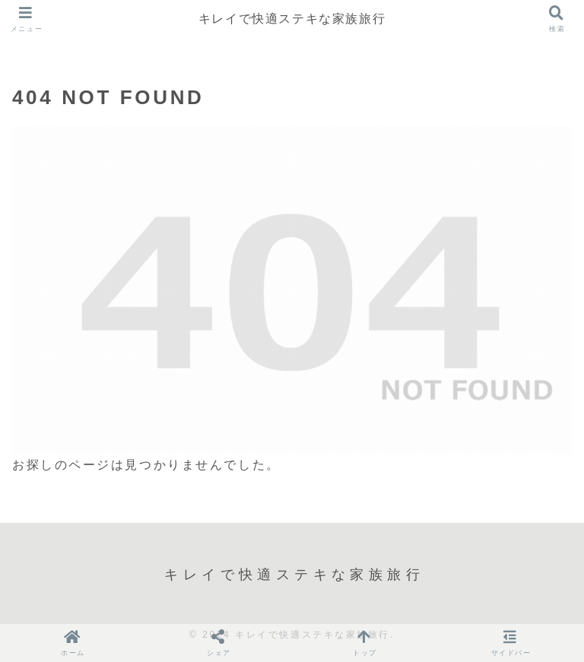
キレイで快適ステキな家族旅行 (292, 18)
